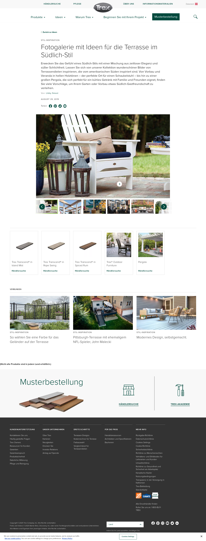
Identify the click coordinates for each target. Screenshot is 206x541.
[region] (103, 537)
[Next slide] (165, 207)
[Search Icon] (196, 17)
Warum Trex (83, 17)
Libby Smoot (52, 93)
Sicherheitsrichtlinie (144, 449)
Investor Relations (50, 449)
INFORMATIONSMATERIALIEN (158, 3)
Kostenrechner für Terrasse (85, 438)
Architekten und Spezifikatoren (118, 438)
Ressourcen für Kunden (20, 446)
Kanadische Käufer (144, 472)
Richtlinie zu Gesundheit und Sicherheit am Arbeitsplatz (148, 468)
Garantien (14, 449)
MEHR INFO (141, 429)
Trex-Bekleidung (143, 486)
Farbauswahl (79, 442)
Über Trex (47, 435)
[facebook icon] (50, 106)
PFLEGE (77, 3)
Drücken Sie (48, 446)
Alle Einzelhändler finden (146, 503)
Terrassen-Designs (81, 435)
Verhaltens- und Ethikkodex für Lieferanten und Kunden (149, 458)
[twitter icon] (60, 106)
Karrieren (46, 438)
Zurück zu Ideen (50, 32)
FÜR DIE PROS (111, 429)
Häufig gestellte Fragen (20, 438)
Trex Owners (15, 442)
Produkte (37, 17)
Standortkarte (141, 489)
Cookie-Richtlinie (143, 446)
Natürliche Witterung (19, 460)
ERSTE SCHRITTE (82, 429)
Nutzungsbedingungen (146, 476)
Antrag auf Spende (51, 453)
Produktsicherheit (17, 456)
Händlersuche (19, 270)
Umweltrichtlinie (143, 462)
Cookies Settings (143, 442)
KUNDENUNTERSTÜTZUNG (22, 429)
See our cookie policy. (13, 538)
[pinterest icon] (55, 106)
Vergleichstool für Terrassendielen (81, 447)
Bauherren (109, 442)
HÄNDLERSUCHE (52, 3)
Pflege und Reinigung (19, 463)
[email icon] (65, 106)
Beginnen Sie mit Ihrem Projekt (123, 17)
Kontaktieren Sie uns (19, 435)
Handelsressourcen (113, 435)
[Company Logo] (103, 8)
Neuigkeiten (48, 442)
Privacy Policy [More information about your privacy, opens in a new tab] (67, 538)
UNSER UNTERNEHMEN (54, 429)
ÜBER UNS (128, 3)
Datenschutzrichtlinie (145, 438)
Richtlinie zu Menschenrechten (149, 453)
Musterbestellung (165, 16)
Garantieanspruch (17, 453)
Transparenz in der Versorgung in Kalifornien (150, 481)
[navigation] (103, 4)
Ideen (59, 17)
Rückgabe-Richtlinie (144, 435)
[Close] (201, 536)
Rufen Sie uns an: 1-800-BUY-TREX (148, 509)
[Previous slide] (41, 207)
